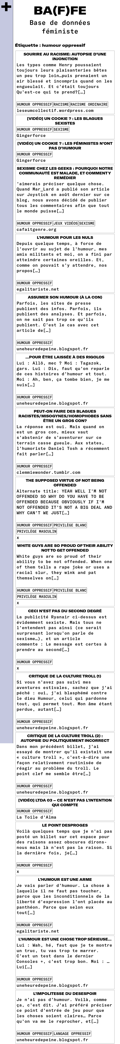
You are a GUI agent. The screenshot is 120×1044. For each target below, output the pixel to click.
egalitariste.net (38, 288)
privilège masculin (36, 531)
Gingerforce (31, 135)
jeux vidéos (66, 223)
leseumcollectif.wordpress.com (55, 110)
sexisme (61, 129)
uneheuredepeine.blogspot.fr (52, 348)
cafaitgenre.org (36, 229)
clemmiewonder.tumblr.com (48, 472)
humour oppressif (34, 104)
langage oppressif (72, 1033)
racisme (61, 104)
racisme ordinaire (89, 104)
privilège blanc (70, 525)
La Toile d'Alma (36, 816)
